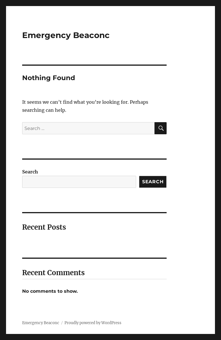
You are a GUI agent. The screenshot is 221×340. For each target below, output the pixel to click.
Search (30, 172)
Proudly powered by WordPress (92, 322)
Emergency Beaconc (66, 35)
